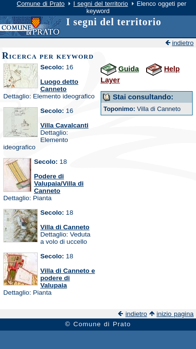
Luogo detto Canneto (59, 85)
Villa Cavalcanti (64, 125)
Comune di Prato (41, 3)
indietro (183, 43)
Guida (129, 68)
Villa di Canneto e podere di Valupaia (67, 278)
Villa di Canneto (65, 227)
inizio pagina (175, 313)
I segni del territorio (101, 3)
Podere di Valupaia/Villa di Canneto (59, 183)
